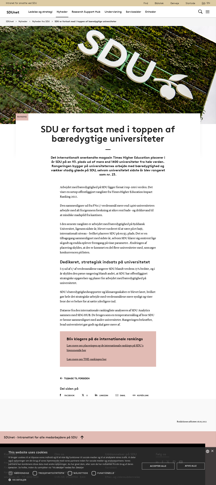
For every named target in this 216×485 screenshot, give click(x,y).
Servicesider (133, 11)
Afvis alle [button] (191, 465)
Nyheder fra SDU (41, 21)
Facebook (67, 385)
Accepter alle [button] (158, 466)
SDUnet (10, 21)
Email (120, 385)
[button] (72, 480)
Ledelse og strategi (40, 11)
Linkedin (101, 385)
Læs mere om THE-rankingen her (88, 349)
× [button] (212, 451)
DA (203, 3)
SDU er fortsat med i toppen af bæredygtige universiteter (85, 21)
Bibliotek (159, 3)
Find (146, 3)
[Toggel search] (200, 12)
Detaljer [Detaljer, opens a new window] (80, 467)
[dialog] (108, 466)
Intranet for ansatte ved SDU (21, 3)
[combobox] (207, 451)
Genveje (174, 3)
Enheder (150, 11)
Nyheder (62, 11)
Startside (190, 3)
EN (208, 3)
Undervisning (113, 11)
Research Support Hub (86, 11)
